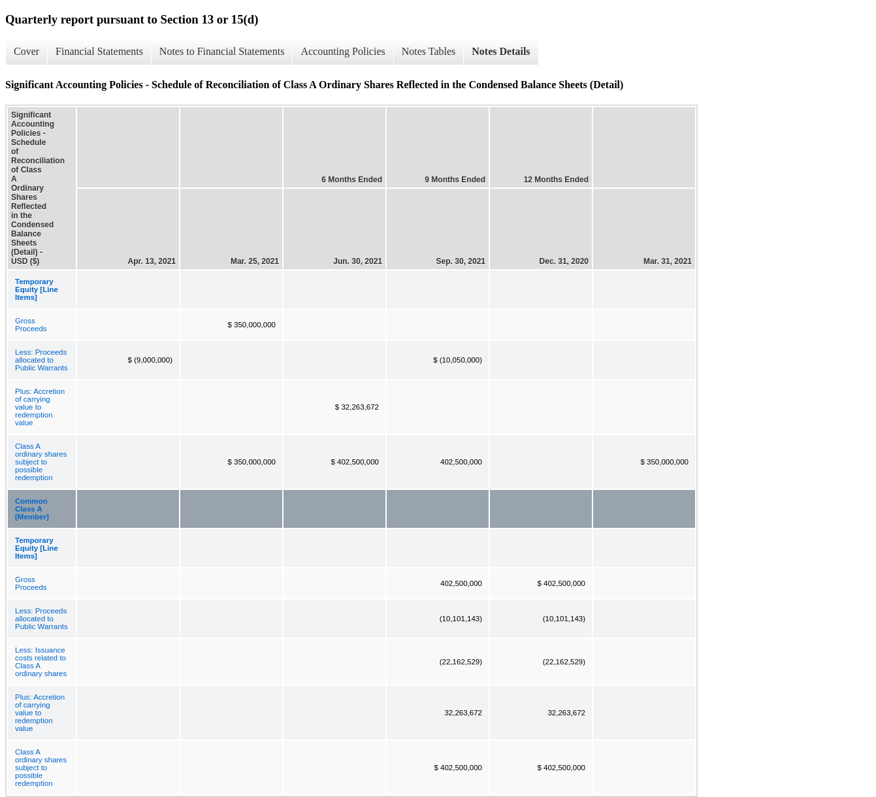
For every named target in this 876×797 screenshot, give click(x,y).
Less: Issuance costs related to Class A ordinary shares (41, 661)
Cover (26, 51)
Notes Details (501, 51)
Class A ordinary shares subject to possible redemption (41, 461)
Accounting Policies (342, 51)
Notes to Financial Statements (222, 51)
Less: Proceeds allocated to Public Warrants (41, 360)
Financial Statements (99, 51)
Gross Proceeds (31, 325)
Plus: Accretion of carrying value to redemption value (40, 407)
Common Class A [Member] (32, 509)
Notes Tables (429, 51)
